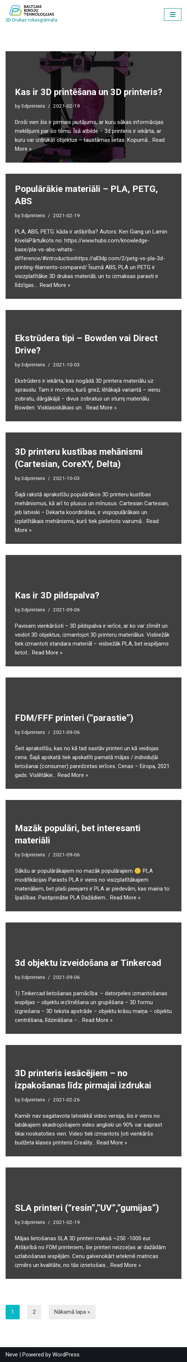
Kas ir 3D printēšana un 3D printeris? (88, 92)
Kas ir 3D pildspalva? (57, 595)
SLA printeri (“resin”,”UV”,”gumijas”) (87, 1208)
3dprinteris (33, 106)
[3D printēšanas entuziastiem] (31, 14)
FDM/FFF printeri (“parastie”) (74, 718)
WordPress (66, 1354)
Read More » (55, 285)
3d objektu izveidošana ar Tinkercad (88, 963)
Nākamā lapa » (72, 1312)
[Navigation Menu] (172, 14)
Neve (12, 1354)
